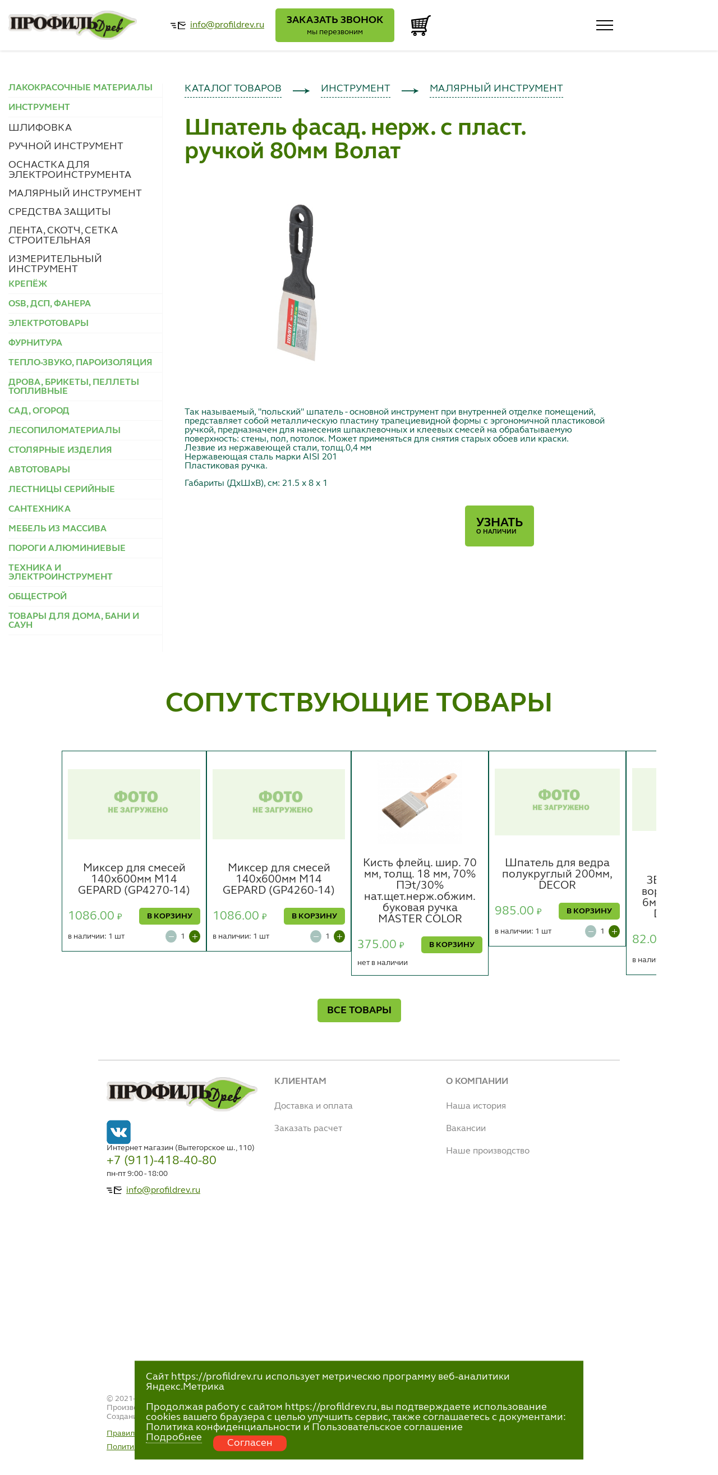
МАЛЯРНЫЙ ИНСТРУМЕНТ (75, 194)
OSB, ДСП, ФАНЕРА (49, 304)
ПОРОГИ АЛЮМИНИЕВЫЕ (67, 548)
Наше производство (488, 1151)
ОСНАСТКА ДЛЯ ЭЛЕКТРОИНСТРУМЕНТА (69, 170)
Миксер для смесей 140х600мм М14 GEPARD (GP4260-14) (279, 880)
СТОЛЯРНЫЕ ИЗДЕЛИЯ (60, 450)
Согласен (250, 1443)
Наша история (476, 1106)
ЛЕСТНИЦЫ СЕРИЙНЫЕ (61, 489)
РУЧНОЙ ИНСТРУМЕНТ (65, 146)
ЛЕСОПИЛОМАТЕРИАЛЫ (64, 430)
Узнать (499, 526)
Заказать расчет (308, 1128)
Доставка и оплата (313, 1106)
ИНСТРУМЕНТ (355, 89)
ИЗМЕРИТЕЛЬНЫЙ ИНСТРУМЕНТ (55, 264)
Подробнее (174, 1437)
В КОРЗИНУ (169, 916)
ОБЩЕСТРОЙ (37, 596)
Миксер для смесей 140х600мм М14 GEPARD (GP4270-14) (134, 880)
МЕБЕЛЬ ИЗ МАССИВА (57, 529)
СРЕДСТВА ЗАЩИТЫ (59, 212)
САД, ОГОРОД (39, 411)
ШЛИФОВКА (40, 128)
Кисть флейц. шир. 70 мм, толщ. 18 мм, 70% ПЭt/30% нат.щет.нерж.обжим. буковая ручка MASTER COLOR (420, 891)
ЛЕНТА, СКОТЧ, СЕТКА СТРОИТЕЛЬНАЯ (63, 236)
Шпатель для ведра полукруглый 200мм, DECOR (557, 875)
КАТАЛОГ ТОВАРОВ (233, 89)
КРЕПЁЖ (27, 284)
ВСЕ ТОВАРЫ (359, 1010)
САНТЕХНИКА (39, 509)
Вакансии (466, 1128)
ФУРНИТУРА (35, 343)
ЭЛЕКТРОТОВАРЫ (48, 323)
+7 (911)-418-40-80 (162, 1161)
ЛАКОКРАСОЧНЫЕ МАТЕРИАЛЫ (80, 88)
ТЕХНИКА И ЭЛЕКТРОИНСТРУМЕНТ (60, 573)
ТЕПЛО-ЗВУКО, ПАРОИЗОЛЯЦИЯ (80, 363)
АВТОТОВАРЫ (39, 470)
